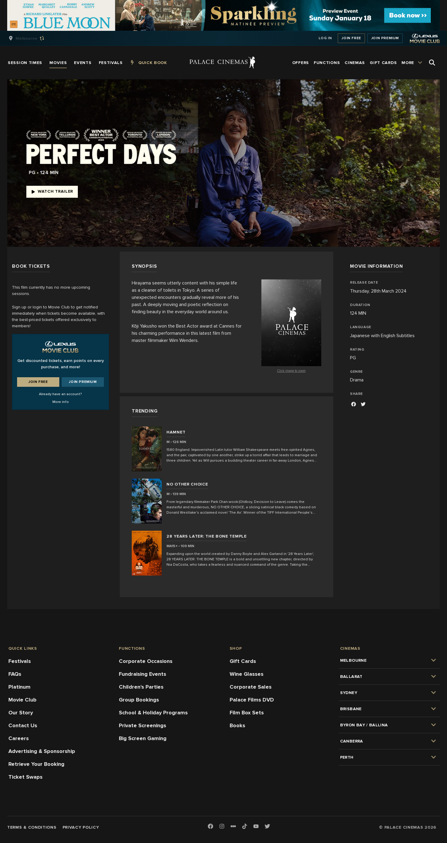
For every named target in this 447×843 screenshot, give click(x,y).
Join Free (351, 38)
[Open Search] (432, 62)
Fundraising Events (142, 674)
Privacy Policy (81, 827)
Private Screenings (142, 725)
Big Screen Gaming (142, 738)
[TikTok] (244, 826)
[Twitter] (267, 827)
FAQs (14, 674)
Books (237, 725)
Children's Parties (141, 687)
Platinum (19, 687)
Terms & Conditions (32, 827)
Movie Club (22, 699)
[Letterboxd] (233, 826)
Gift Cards (243, 661)
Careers (18, 738)
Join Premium (385, 38)
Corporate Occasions (145, 661)
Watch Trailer (52, 191)
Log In (325, 38)
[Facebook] (353, 405)
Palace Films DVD (252, 699)
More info (60, 402)
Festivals (19, 661)
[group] (32, 38)
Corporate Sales (251, 687)
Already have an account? (60, 394)
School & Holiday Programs (153, 712)
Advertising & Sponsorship (41, 751)
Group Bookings (139, 699)
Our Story (20, 712)
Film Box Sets (247, 712)
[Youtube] (256, 827)
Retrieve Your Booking (36, 764)
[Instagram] (222, 827)
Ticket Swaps (25, 777)
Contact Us (22, 725)
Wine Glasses (246, 674)
